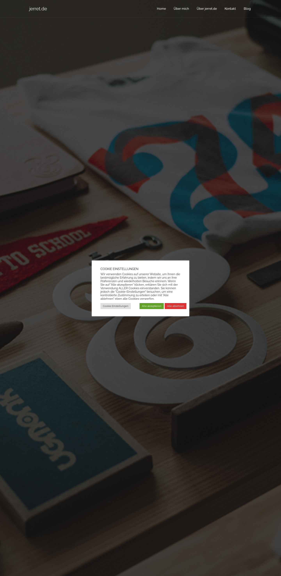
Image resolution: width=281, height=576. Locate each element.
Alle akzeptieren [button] (151, 306)
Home (161, 9)
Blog (247, 9)
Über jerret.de (207, 9)
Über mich (181, 9)
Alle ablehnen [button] (175, 306)
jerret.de (38, 9)
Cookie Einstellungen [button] (115, 306)
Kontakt (230, 9)
